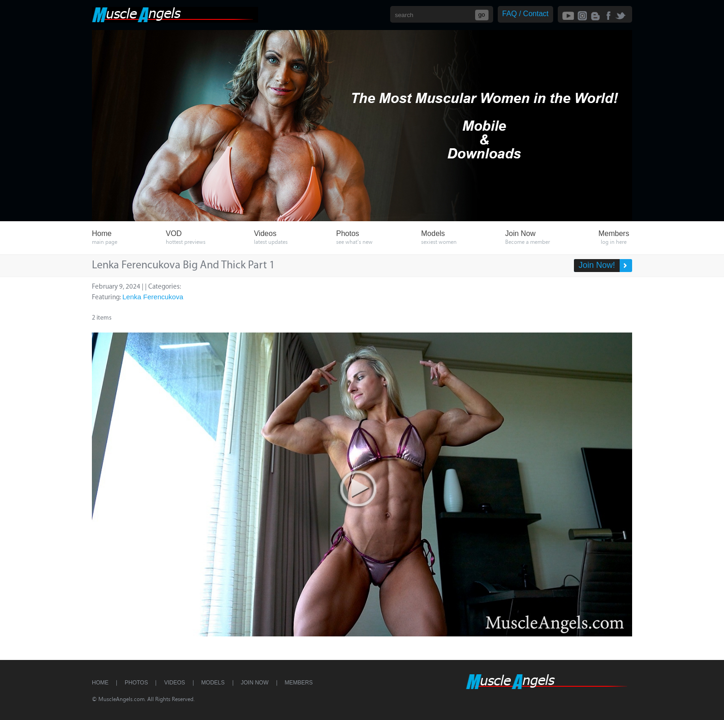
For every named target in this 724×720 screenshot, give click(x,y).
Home (100, 682)
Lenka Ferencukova (152, 297)
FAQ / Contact (525, 14)
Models (213, 682)
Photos (136, 682)
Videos (174, 682)
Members (299, 682)
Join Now (255, 682)
